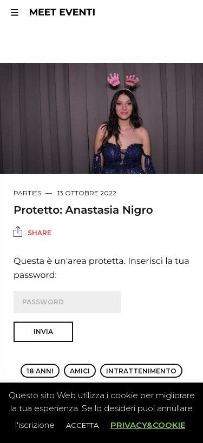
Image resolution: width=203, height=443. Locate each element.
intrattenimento (141, 371)
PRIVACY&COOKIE (147, 425)
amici (80, 371)
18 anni (40, 371)
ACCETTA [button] (82, 425)
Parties (27, 193)
